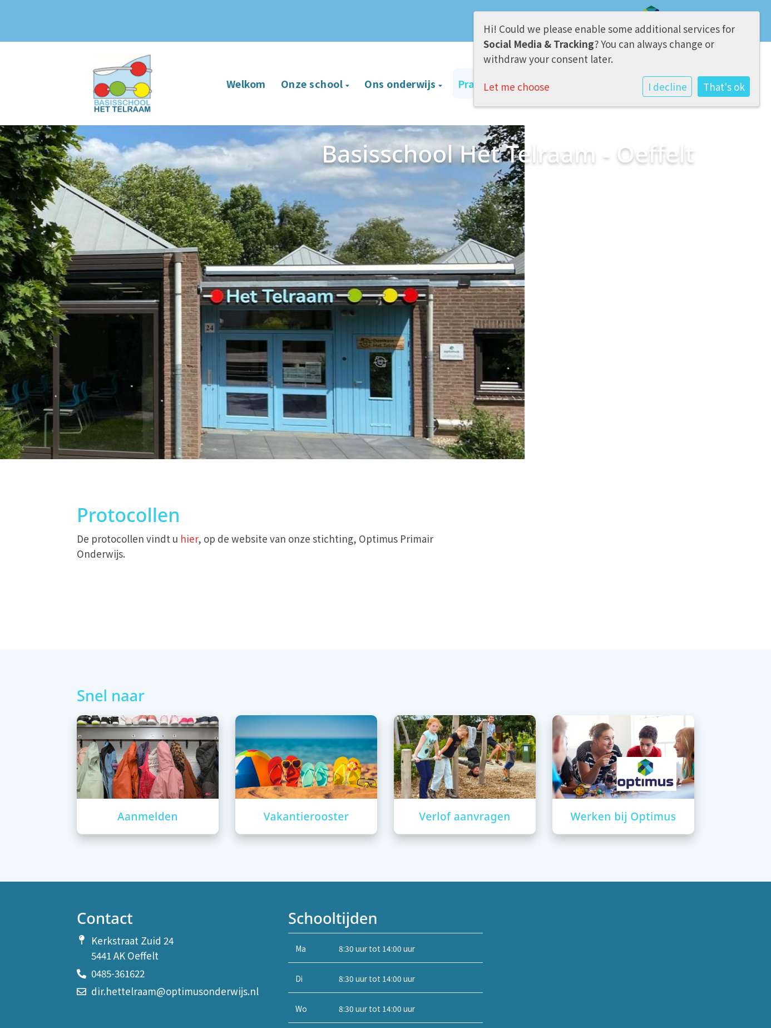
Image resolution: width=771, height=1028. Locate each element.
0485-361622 (118, 973)
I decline (667, 87)
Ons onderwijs (401, 83)
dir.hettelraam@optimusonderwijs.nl (175, 991)
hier (189, 538)
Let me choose (516, 87)
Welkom (246, 83)
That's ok (724, 87)
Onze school (313, 83)
